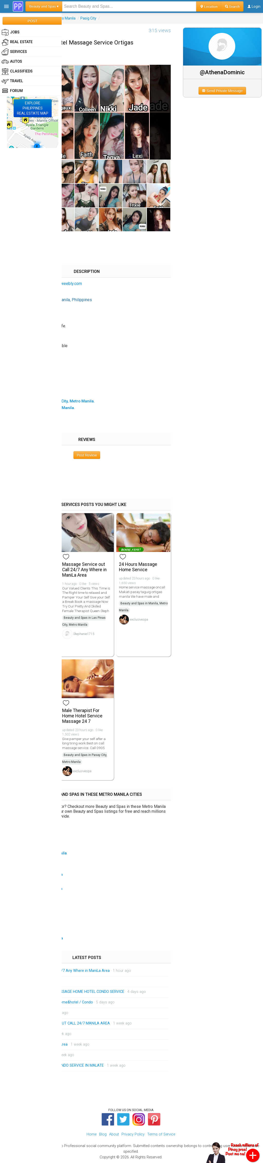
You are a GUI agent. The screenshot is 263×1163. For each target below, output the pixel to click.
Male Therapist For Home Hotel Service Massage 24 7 (82, 716)
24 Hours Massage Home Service (138, 567)
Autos (12, 61)
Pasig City (88, 18)
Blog (103, 1134)
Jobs (11, 32)
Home (92, 1134)
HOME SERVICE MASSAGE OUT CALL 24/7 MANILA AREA (62, 1023)
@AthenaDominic (222, 72)
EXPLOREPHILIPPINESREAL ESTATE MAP (32, 108)
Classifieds (17, 71)
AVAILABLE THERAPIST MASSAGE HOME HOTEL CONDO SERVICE (69, 992)
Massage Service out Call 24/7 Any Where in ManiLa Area (84, 570)
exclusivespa (139, 619)
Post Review (87, 455)
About (114, 1134)
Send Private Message (222, 91)
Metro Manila (65, 18)
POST (32, 21)
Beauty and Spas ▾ (44, 6)
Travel (12, 81)
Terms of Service (161, 1134)
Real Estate (17, 42)
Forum (12, 91)
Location (209, 6)
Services (14, 52)
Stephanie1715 (83, 634)
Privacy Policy (133, 1134)
